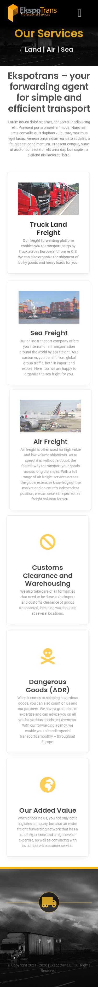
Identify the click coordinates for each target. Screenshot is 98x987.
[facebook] (40, 942)
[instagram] (58, 942)
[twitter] (49, 942)
